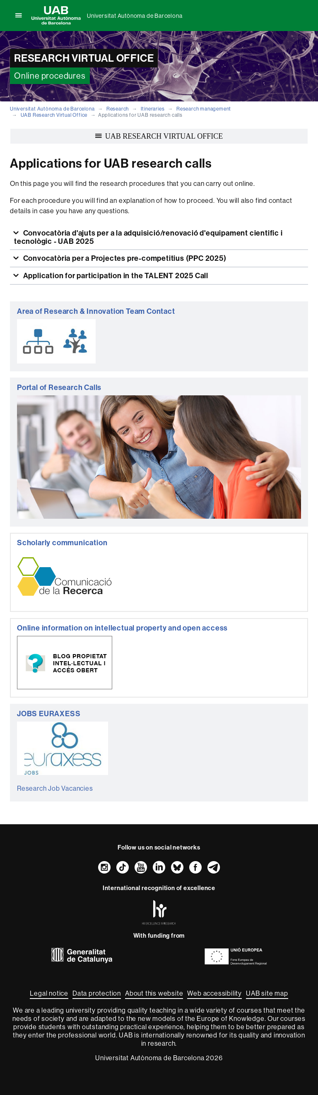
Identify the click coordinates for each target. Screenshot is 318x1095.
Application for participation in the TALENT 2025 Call (115, 275)
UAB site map (267, 993)
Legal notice (49, 993)
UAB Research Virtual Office (54, 115)
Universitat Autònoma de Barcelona (134, 15)
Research (117, 109)
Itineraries (153, 109)
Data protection (96, 993)
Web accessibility (214, 993)
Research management (203, 109)
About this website (154, 993)
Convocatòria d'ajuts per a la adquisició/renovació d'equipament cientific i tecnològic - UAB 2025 (148, 237)
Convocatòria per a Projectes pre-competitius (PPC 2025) (124, 258)
